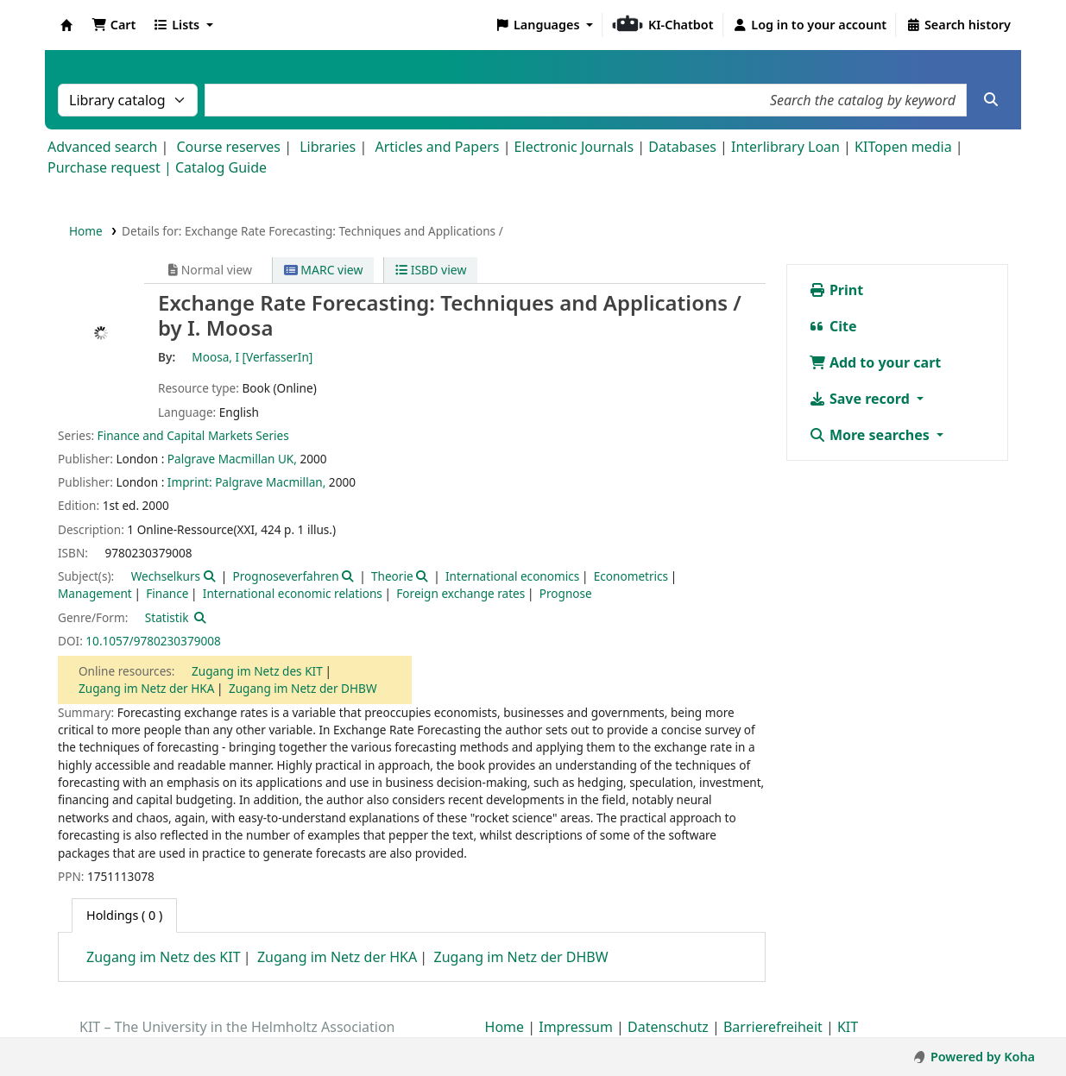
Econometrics (631, 576)
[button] (113, 25)
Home (86, 231)
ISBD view (430, 269)
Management (95, 593)
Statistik (167, 617)
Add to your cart (875, 362)
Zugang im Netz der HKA (146, 688)
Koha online (66, 25)
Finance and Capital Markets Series (193, 435)
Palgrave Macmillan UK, (232, 458)
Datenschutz (668, 1026)
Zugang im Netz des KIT (257, 671)
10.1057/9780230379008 (152, 640)
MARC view (323, 269)
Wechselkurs (165, 576)
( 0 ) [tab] (124, 915)
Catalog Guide (221, 167)
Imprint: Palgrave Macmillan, (246, 482)
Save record (861, 398)
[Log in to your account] (810, 25)
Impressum (576, 1026)
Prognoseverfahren (286, 576)
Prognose (565, 593)
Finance (167, 593)
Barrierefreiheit (773, 1026)
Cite (833, 326)
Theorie (392, 576)
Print (836, 289)
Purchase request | (111, 167)
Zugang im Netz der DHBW (303, 688)
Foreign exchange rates (460, 593)
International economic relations (292, 593)
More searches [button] (871, 434)
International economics (512, 576)
